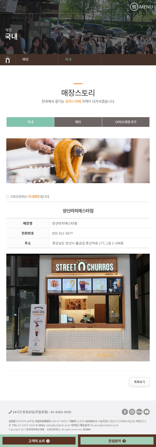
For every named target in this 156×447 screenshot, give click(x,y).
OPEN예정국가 (125, 121)
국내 (68, 59)
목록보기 (139, 382)
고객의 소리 (39, 440)
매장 (25, 59)
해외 (78, 121)
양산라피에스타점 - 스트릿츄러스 (24, 6)
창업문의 (117, 440)
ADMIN (87, 429)
